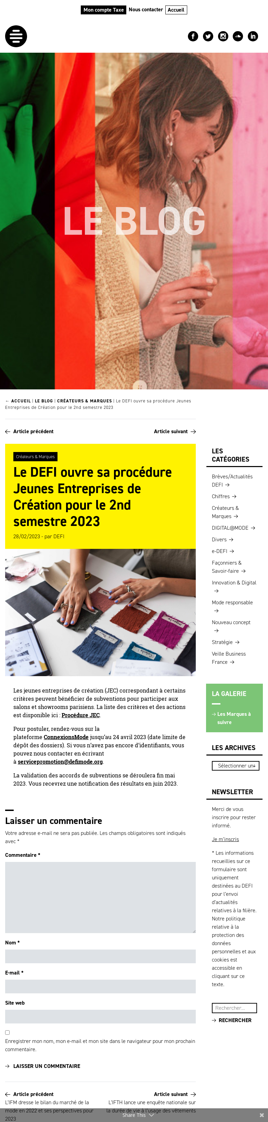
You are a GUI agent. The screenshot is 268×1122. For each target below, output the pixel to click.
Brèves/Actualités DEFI (232, 480)
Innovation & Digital (234, 582)
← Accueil (18, 401)
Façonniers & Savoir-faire (227, 567)
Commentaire (22, 855)
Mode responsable (232, 602)
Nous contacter (146, 9)
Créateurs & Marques (84, 401)
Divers (219, 539)
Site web (15, 1002)
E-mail (14, 972)
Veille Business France (229, 658)
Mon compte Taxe (104, 9)
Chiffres (221, 496)
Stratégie (222, 642)
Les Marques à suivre (234, 718)
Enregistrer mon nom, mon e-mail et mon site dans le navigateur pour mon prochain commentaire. (100, 1045)
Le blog (44, 401)
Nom (12, 942)
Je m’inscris (225, 839)
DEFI (58, 536)
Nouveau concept (231, 622)
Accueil (176, 9)
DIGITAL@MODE (230, 527)
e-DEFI (219, 551)
